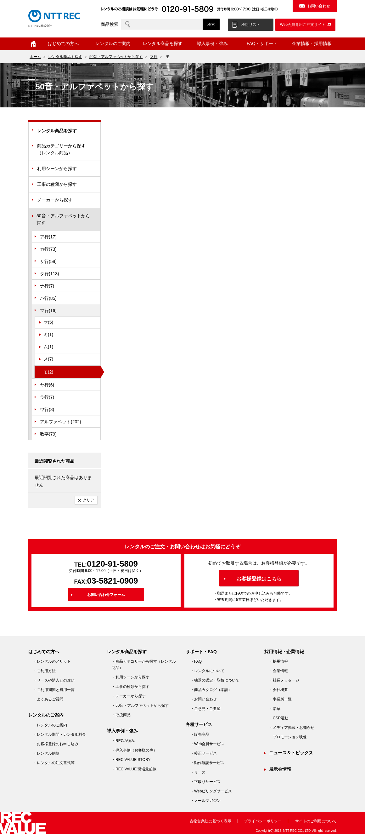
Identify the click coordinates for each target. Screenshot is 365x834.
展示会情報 (280, 769)
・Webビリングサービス (211, 791)
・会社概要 (278, 690)
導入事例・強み (212, 43)
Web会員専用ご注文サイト (302, 24)
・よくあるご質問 (48, 699)
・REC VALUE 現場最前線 (134, 769)
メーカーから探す (54, 200)
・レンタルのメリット (52, 661)
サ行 (48, 261)
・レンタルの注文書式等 (54, 763)
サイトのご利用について (316, 821)
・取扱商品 (121, 715)
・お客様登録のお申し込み (55, 744)
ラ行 (47, 397)
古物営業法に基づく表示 (210, 821)
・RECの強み (123, 741)
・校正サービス (203, 753)
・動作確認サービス (207, 763)
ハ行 (48, 298)
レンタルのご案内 (113, 43)
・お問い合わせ (203, 699)
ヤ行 (47, 384)
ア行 (48, 236)
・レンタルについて (207, 671)
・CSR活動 (278, 718)
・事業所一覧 (280, 699)
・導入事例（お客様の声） (134, 750)
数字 (48, 434)
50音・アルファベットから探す (116, 56)
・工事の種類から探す (130, 686)
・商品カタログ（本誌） (211, 690)
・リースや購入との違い (54, 680)
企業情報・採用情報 (312, 43)
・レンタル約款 (46, 753)
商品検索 (109, 24)
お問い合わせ (318, 6)
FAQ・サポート (262, 43)
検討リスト (250, 24)
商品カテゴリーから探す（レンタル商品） (61, 149)
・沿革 (274, 708)
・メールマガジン (205, 800)
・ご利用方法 (44, 671)
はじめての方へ (63, 43)
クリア (88, 500)
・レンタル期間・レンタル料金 (59, 734)
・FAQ (196, 661)
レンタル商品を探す (162, 43)
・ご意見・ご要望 (205, 708)
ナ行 (47, 285)
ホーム (33, 43)
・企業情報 (278, 671)
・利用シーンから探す (130, 677)
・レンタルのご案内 (50, 725)
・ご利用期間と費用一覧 (54, 690)
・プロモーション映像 (288, 737)
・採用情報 (278, 661)
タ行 (49, 273)
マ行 (153, 56)
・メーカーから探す (129, 696)
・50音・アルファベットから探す (140, 705)
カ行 (48, 249)
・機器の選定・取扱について (214, 680)
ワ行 (47, 409)
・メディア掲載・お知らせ (291, 727)
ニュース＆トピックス (291, 752)
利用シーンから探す (57, 168)
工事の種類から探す (57, 184)
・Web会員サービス (207, 744)
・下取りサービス (205, 782)
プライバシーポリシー (263, 821)
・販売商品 (199, 734)
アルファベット (60, 421)
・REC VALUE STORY (131, 759)
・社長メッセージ (284, 680)
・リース (197, 772)
